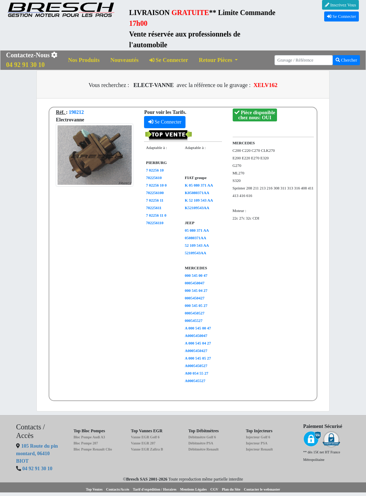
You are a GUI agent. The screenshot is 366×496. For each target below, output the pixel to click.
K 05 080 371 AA (199, 185)
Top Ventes (94, 489)
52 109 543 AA (197, 245)
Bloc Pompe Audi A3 (89, 437)
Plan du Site (231, 489)
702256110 (154, 223)
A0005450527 (196, 365)
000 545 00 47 (196, 275)
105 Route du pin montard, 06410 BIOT (37, 453)
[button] (218, 60)
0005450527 (194, 313)
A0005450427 (196, 350)
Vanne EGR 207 (143, 443)
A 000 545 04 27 (198, 343)
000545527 (194, 320)
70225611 (153, 208)
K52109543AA (197, 208)
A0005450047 (196, 335)
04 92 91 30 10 (38, 468)
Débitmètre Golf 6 (202, 437)
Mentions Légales (193, 489)
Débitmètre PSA (200, 443)
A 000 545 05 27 (198, 358)
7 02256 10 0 (156, 185)
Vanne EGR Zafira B (147, 449)
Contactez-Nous (32, 60)
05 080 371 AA (197, 230)
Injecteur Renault (259, 449)
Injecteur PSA (257, 443)
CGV (214, 489)
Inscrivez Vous (340, 5)
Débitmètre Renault (203, 449)
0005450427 (194, 298)
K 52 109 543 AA (199, 200)
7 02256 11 (154, 200)
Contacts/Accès (117, 489)
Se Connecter (341, 16)
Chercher (346, 60)
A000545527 (195, 381)
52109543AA (195, 253)
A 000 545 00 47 (198, 328)
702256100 (155, 193)
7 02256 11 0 (156, 215)
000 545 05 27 (196, 305)
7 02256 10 (155, 170)
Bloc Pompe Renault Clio (93, 449)
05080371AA (195, 238)
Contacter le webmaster (262, 489)
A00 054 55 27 (196, 373)
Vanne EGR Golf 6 (145, 437)
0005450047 (194, 283)
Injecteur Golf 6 (258, 437)
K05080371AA (197, 193)
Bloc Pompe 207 (86, 443)
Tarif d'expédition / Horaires (155, 489)
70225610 (154, 177)
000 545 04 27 (196, 290)
